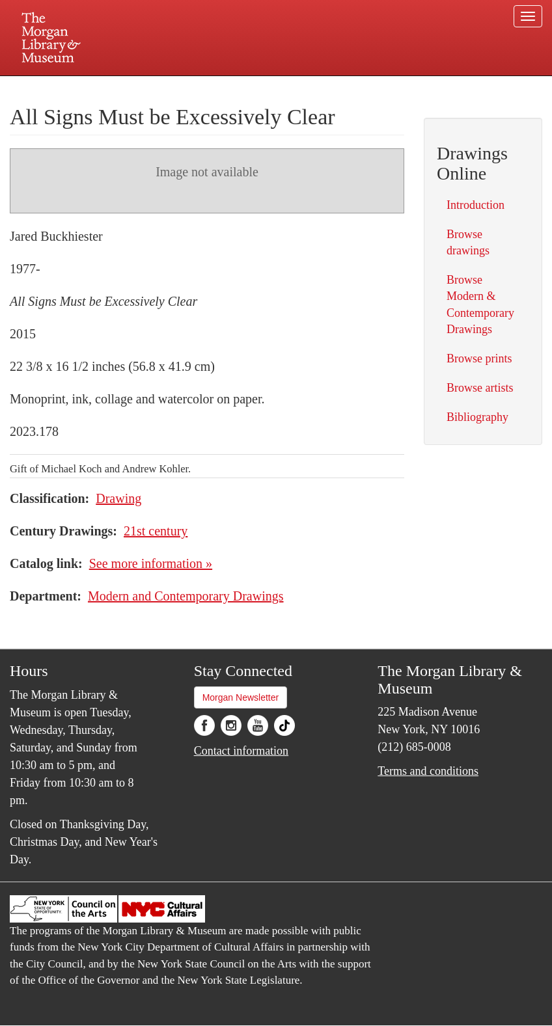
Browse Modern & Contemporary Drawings (480, 304)
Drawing (118, 498)
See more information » (150, 563)
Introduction (475, 204)
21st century (155, 531)
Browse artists (480, 387)
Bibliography (477, 417)
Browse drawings (468, 242)
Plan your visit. (121, 87)
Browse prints (479, 358)
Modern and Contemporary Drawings (186, 596)
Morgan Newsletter (240, 697)
